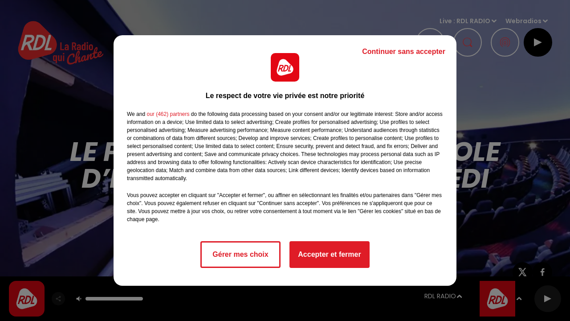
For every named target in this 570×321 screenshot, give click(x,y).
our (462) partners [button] (168, 114)
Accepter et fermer (329, 254)
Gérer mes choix (240, 254)
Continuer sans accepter (403, 51)
